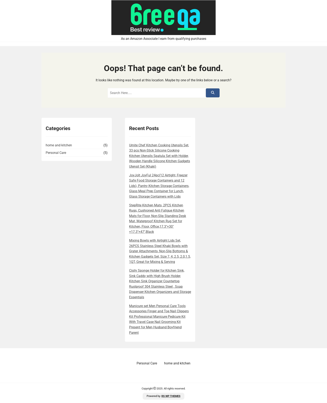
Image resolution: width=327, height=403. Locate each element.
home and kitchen (59, 145)
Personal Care (56, 153)
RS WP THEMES (170, 396)
